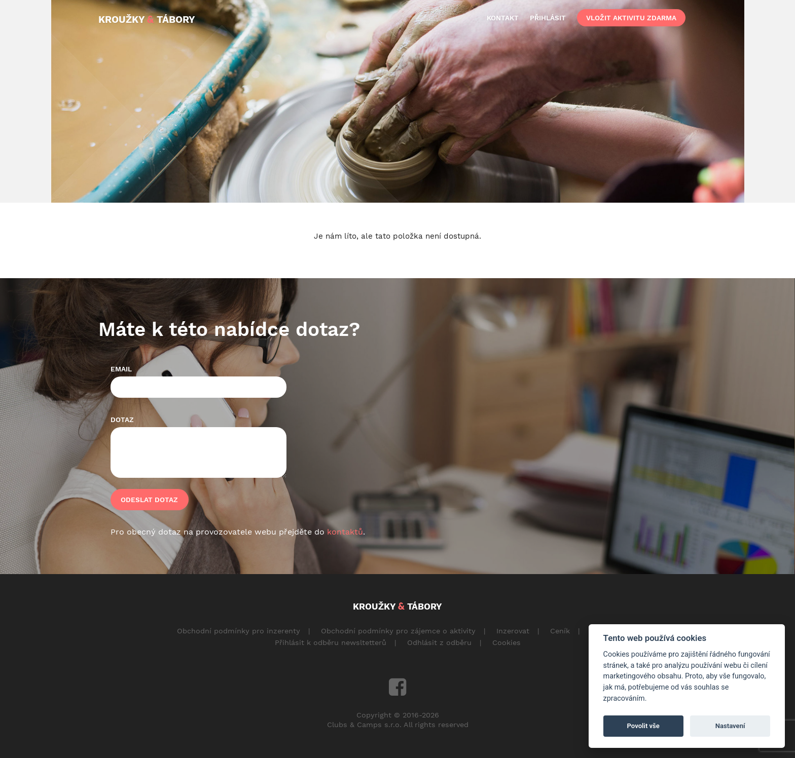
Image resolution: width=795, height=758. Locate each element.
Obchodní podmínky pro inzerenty (238, 631)
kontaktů (345, 532)
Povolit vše (643, 726)
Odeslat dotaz (149, 500)
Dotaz (122, 419)
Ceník (560, 631)
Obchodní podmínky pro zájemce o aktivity (398, 631)
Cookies (506, 642)
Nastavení (730, 726)
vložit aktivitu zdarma (631, 18)
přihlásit (548, 18)
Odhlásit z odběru (439, 642)
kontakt (503, 18)
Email (121, 369)
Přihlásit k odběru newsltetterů (330, 642)
